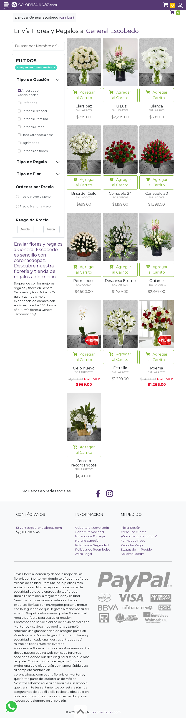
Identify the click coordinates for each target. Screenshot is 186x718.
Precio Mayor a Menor (34, 196)
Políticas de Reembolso (92, 549)
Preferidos (27, 103)
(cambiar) (66, 17)
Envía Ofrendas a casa (35, 135)
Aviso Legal (83, 554)
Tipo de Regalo (32, 162)
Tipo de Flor (29, 174)
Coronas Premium (33, 119)
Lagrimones (28, 143)
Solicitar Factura (133, 554)
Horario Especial (87, 540)
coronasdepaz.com (106, 712)
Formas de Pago (133, 540)
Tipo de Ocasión (33, 79)
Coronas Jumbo (31, 127)
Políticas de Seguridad (92, 545)
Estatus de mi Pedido (136, 549)
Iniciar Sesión (130, 527)
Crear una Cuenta (133, 532)
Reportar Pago (132, 545)
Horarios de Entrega (90, 536)
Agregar (84, 95)
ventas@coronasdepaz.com (39, 527)
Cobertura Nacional (89, 532)
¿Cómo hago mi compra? (139, 536)
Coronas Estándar (32, 111)
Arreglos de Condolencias (28, 93)
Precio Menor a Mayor (34, 206)
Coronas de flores (33, 151)
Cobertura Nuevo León (92, 527)
